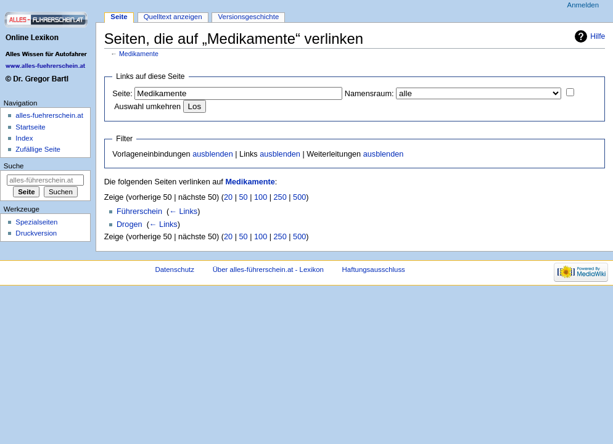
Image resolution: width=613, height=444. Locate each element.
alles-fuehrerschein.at (49, 115)
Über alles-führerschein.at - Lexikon (268, 269)
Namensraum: (369, 93)
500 (299, 197)
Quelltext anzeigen (173, 16)
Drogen (129, 224)
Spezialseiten (36, 222)
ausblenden (212, 154)
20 (228, 197)
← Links (183, 211)
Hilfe (597, 36)
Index (24, 138)
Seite (118, 16)
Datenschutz (174, 269)
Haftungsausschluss (373, 269)
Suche (14, 166)
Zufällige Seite (37, 149)
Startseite (30, 127)
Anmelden (583, 5)
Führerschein (139, 211)
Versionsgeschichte (248, 16)
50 (243, 197)
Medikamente (138, 53)
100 (260, 197)
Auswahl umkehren (147, 106)
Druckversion (36, 233)
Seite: (122, 93)
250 (280, 197)
